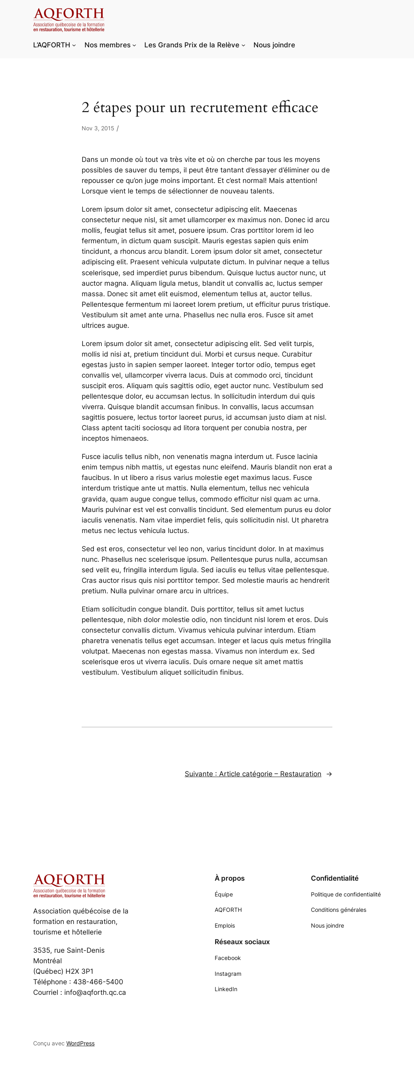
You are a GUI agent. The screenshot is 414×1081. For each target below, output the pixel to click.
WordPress (80, 1043)
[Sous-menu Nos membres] (134, 45)
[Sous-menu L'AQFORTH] (74, 45)
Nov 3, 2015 (98, 128)
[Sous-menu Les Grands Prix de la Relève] (243, 45)
